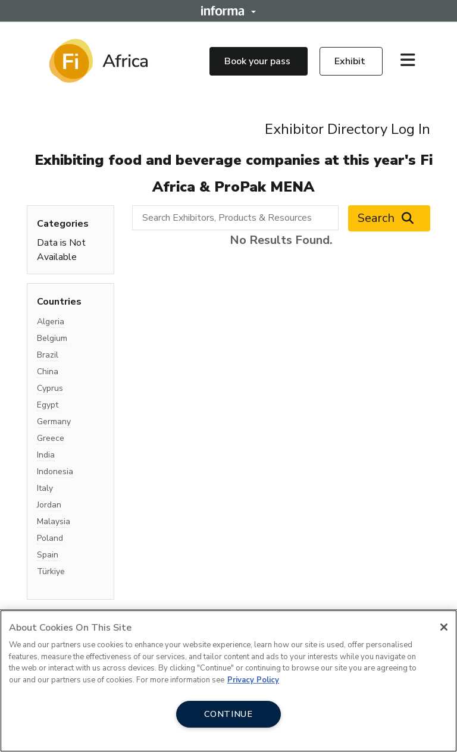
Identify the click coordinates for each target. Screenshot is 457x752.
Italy (45, 488)
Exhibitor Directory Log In (347, 129)
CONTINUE (228, 714)
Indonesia (55, 471)
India (46, 454)
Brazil (47, 355)
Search (389, 218)
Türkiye (51, 571)
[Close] (444, 627)
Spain (47, 554)
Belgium (52, 338)
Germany (54, 421)
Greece (50, 438)
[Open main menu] (412, 60)
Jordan (49, 504)
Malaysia (53, 521)
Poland (50, 538)
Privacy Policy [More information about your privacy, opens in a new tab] (253, 680)
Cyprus (50, 388)
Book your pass (258, 61)
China (47, 371)
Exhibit (351, 61)
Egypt (47, 405)
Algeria (50, 321)
